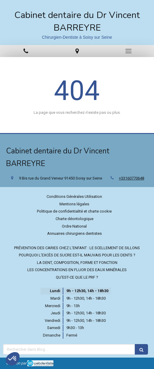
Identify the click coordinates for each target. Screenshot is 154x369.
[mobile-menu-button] (128, 51)
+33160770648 (131, 178)
